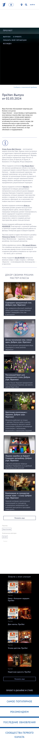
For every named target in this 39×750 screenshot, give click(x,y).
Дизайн (5, 537)
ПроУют (7, 30)
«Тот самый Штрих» (29, 245)
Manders (26, 187)
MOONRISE (6, 226)
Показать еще (19, 518)
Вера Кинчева (7, 529)
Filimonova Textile (8, 237)
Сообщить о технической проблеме (25, 87)
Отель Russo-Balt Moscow (11, 149)
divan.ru (27, 205)
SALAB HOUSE (20, 258)
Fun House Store (28, 166)
